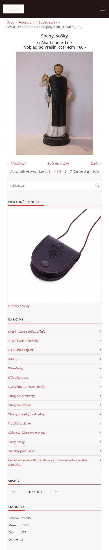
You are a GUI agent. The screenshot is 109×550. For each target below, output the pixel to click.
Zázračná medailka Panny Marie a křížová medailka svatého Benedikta (47, 462)
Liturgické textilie (19, 405)
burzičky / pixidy (19, 306)
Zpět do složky (58, 163)
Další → (96, 163)
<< (13, 492)
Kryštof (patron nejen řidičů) (26, 387)
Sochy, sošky (48, 22)
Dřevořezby (15, 368)
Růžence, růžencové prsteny (26, 433)
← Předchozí (16, 163)
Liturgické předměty (21, 396)
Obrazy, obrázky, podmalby (26, 414)
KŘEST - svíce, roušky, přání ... (27, 331)
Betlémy (13, 359)
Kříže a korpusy (18, 377)
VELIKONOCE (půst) (21, 350)
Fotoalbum (27, 22)
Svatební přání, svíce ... (23, 451)
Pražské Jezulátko (19, 423)
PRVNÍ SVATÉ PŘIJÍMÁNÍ (23, 341)
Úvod (10, 22)
